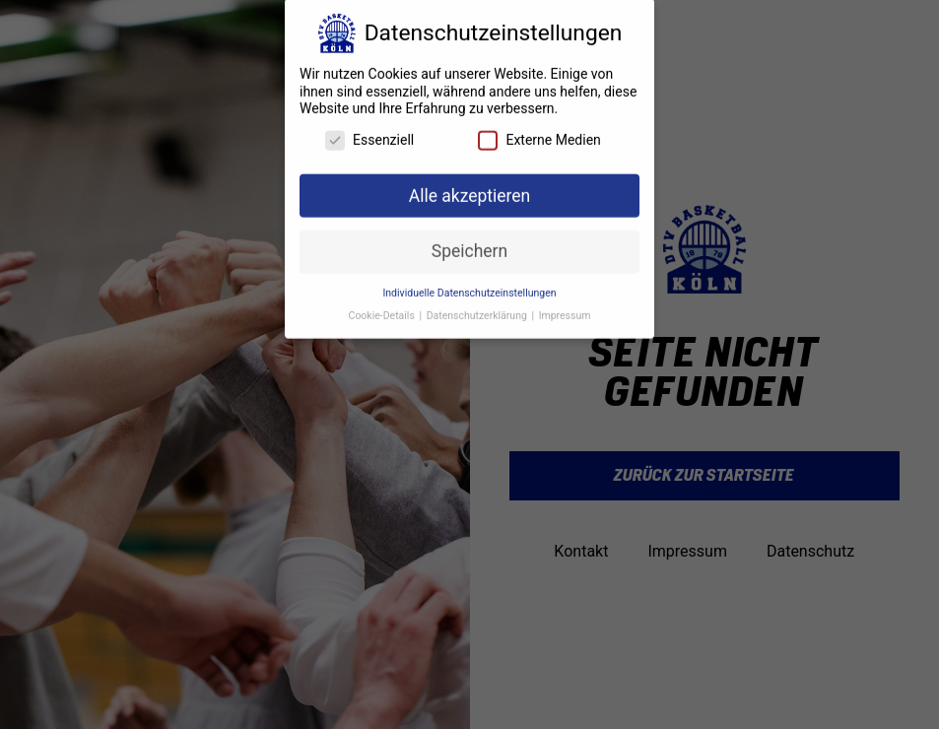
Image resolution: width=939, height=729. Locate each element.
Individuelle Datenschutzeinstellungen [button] (469, 284)
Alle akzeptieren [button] (470, 187)
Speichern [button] (469, 242)
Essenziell (369, 131)
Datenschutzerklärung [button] (478, 306)
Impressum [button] (565, 306)
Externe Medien (539, 131)
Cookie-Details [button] (383, 306)
